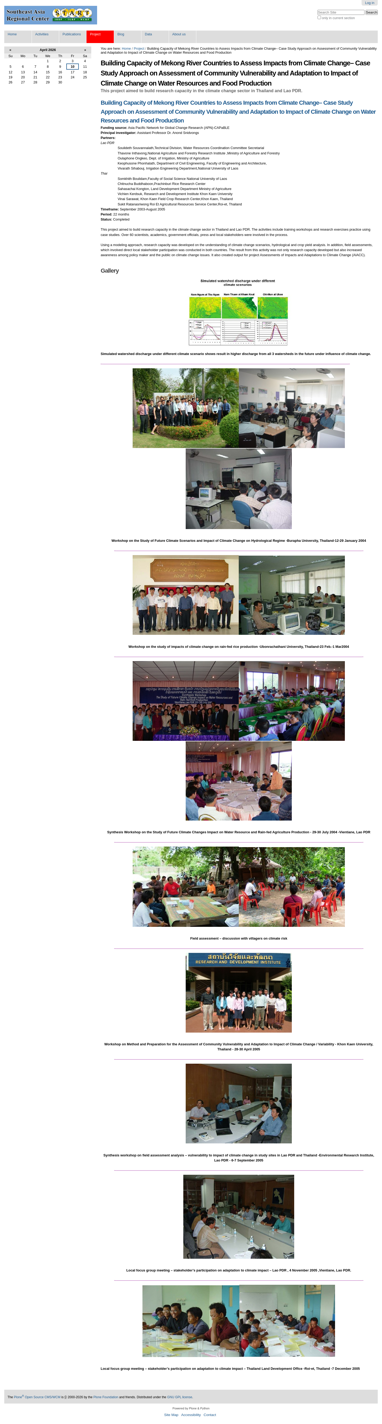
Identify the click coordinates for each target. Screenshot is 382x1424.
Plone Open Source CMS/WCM (37, 1397)
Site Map (171, 1415)
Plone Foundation (105, 1397)
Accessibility (191, 1415)
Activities (42, 34)
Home (12, 34)
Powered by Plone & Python (190, 1408)
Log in (369, 3)
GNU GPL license (179, 1397)
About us (179, 34)
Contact (210, 1415)
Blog (121, 34)
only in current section (338, 18)
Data (148, 34)
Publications (72, 34)
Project (95, 34)
